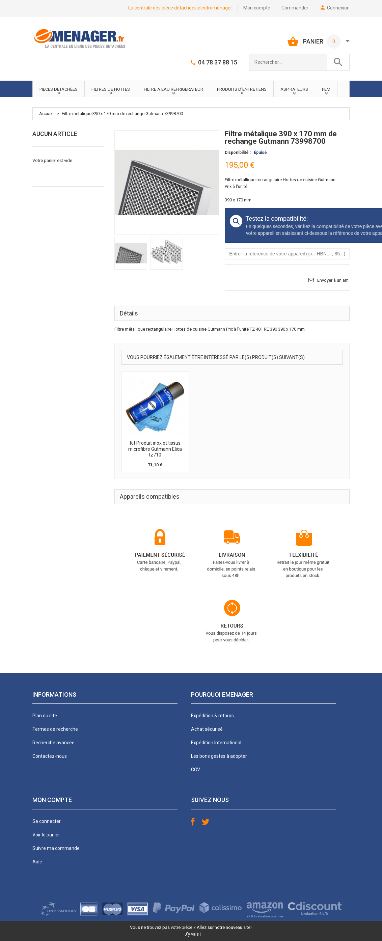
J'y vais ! (193, 934)
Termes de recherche (55, 729)
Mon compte (256, 7)
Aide (37, 861)
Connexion (338, 7)
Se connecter (46, 821)
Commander (294, 7)
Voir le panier (46, 834)
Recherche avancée (53, 742)
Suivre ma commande (56, 848)
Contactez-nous (49, 756)
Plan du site (44, 715)
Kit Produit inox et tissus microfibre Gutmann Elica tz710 (155, 449)
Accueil (46, 113)
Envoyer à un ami (333, 280)
